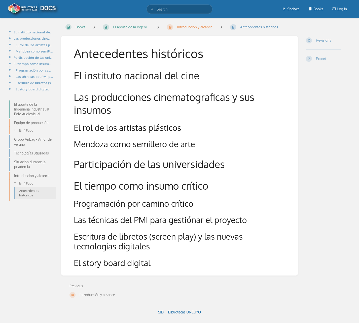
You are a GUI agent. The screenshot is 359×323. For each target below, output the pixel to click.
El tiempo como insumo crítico (33, 64)
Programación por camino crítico (34, 70)
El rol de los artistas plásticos (34, 45)
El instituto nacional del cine (33, 32)
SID (161, 312)
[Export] (328, 59)
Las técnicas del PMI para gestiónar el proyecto (34, 76)
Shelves (291, 9)
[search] (180, 9)
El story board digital (32, 89)
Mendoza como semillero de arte (34, 51)
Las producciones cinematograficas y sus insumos (33, 38)
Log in (339, 9)
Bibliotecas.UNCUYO (184, 312)
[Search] (152, 9)
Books (315, 9)
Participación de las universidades (33, 57)
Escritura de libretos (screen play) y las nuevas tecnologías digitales (34, 83)
